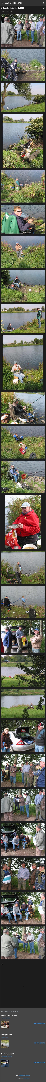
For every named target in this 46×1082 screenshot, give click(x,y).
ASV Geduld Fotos (13, 3)
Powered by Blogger (23, 1075)
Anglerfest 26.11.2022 (9, 1015)
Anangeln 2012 (6, 1034)
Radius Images (27, 1078)
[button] (44, 8)
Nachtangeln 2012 (7, 1054)
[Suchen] (44, 3)
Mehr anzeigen (39, 1024)
